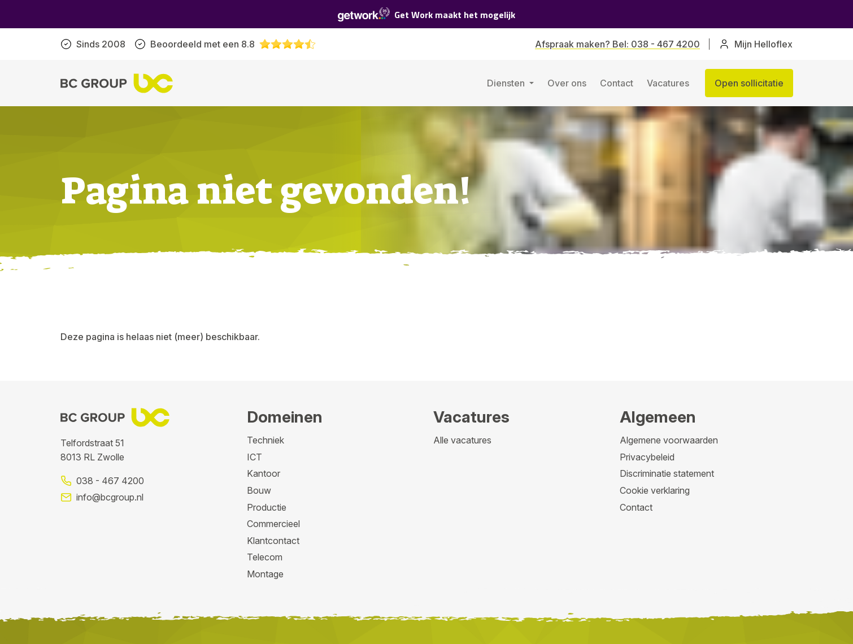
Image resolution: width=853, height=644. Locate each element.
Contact (616, 83)
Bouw (259, 490)
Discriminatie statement (667, 473)
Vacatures (668, 83)
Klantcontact (273, 540)
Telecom (264, 557)
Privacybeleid (647, 457)
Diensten (507, 83)
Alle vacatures (462, 440)
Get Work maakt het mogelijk (426, 14)
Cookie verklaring (655, 490)
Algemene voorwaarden (669, 440)
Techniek (265, 440)
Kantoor (263, 473)
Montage (265, 574)
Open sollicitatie (749, 83)
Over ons (566, 83)
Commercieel (273, 523)
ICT (254, 457)
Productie (266, 507)
